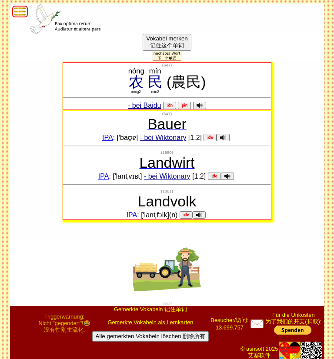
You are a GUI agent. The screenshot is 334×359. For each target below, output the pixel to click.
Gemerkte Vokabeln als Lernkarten (150, 322)
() (167, 65)
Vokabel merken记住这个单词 (167, 42)
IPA (107, 137)
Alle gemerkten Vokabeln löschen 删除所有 (151, 336)
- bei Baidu (144, 105)
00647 (166, 304)
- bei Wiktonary (163, 137)
